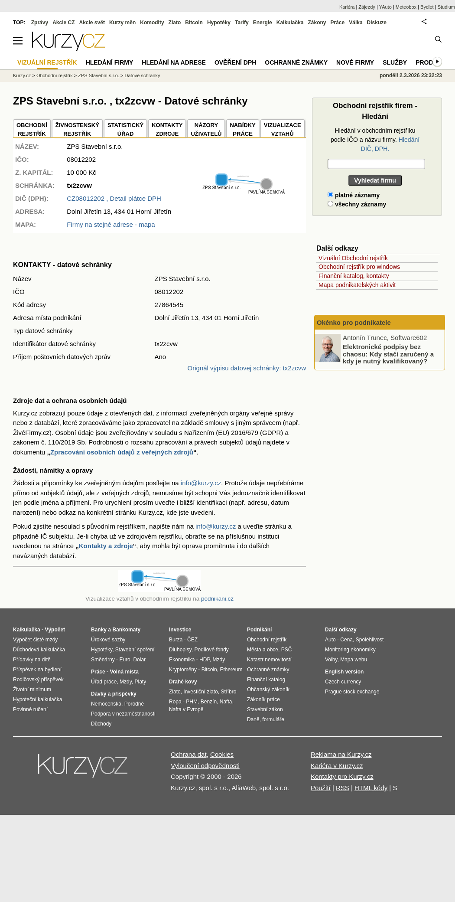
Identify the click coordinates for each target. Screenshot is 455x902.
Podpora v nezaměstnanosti (123, 714)
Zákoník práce (263, 699)
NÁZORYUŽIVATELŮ (206, 129)
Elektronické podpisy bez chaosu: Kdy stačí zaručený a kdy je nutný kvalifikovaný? (388, 354)
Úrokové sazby (108, 640)
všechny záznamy (357, 204)
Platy (140, 682)
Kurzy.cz (22, 75)
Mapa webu (353, 660)
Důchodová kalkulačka (39, 650)
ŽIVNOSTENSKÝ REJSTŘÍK (77, 129)
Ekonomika (182, 660)
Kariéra (346, 7)
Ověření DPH (235, 62)
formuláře (273, 719)
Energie (262, 23)
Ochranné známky (296, 62)
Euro (124, 660)
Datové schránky (142, 75)
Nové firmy (355, 62)
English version (344, 672)
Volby (331, 660)
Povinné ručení (30, 709)
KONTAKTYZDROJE (167, 129)
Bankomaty (126, 630)
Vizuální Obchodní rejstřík (353, 258)
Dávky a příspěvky (113, 694)
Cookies (222, 754)
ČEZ (192, 640)
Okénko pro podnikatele (354, 322)
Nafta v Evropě (186, 709)
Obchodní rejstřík (54, 75)
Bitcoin (194, 23)
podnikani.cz (217, 598)
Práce (338, 23)
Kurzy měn (122, 23)
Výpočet (55, 630)
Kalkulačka (290, 23)
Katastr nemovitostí (269, 660)
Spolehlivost (370, 640)
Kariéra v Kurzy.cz (337, 765)
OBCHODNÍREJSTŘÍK (31, 129)
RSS (342, 787)
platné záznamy (354, 195)
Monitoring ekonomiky (350, 650)
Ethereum (231, 670)
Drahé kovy (183, 682)
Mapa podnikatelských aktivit (357, 284)
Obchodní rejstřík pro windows (359, 266)
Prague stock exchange (352, 692)
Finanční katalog (266, 679)
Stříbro (228, 692)
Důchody (101, 724)
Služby (395, 62)
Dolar (139, 660)
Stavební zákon (265, 709)
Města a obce (262, 650)
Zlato (175, 23)
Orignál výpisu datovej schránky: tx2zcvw (247, 368)
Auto (330, 640)
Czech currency (343, 682)
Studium (446, 7)
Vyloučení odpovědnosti (205, 765)
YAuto (385, 7)
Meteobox (406, 7)
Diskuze (377, 23)
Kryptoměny (183, 670)
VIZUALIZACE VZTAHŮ (282, 129)
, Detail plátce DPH (114, 198)
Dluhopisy (180, 650)
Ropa (175, 702)
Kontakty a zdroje (106, 545)
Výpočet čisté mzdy (35, 640)
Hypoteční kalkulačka (37, 699)
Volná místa (124, 672)
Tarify (242, 23)
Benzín (209, 702)
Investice (180, 630)
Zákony (317, 23)
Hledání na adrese (174, 62)
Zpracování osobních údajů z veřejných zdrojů (121, 452)
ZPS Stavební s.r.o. (98, 75)
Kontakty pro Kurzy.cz (342, 776)
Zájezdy (366, 7)
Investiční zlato (200, 692)
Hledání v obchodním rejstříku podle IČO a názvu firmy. (375, 139)
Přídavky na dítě (32, 660)
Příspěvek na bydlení (37, 670)
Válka (355, 23)
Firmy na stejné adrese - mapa (111, 224)
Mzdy (126, 682)
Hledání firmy (109, 62)
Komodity (152, 23)
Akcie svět (92, 23)
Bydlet (427, 7)
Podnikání (259, 630)
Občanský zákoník (268, 689)
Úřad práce (104, 682)
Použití (321, 787)
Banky (99, 630)
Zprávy (39, 23)
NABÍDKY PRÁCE (242, 129)
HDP (204, 660)
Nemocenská (106, 704)
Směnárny (103, 660)
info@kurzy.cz (201, 483)
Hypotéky (219, 23)
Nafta (226, 702)
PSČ (286, 650)
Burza (175, 640)
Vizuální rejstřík (47, 62)
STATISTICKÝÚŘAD (125, 129)
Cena (346, 640)
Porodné (134, 704)
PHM (192, 702)
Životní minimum (32, 689)
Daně (253, 719)
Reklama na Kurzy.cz (341, 754)
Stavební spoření (135, 650)
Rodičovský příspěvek (38, 679)
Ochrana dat (189, 754)
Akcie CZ (63, 23)
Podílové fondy (211, 650)
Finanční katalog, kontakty (353, 275)
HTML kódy (370, 787)
